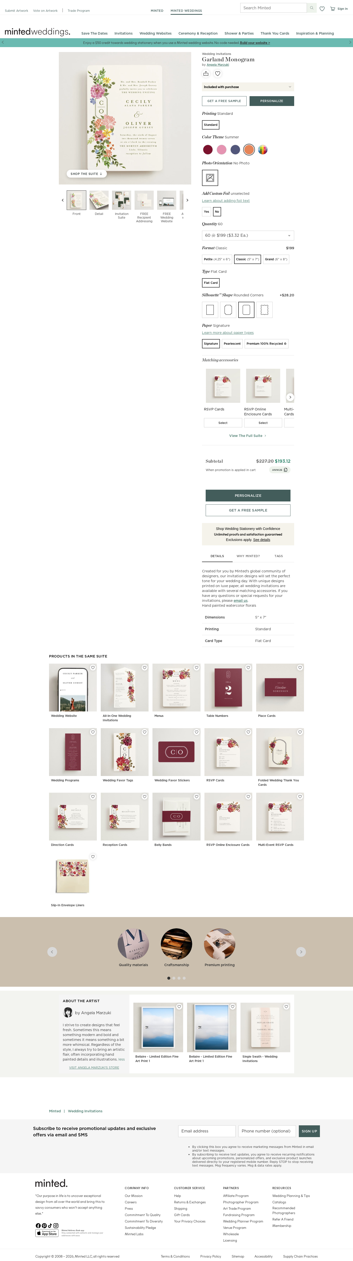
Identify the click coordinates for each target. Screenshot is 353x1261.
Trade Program (79, 11)
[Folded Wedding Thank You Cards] (280, 750)
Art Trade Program (237, 1199)
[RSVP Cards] (228, 750)
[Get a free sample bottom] (248, 502)
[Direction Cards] (73, 812)
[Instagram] (56, 1217)
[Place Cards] (280, 685)
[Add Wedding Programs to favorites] (93, 723)
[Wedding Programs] (73, 750)
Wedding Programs (65, 772)
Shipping (180, 1199)
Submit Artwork (16, 11)
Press (129, 1199)
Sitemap (238, 1247)
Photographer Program (241, 1193)
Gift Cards (182, 1206)
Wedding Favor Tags (118, 772)
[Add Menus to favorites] (197, 659)
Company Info (137, 1179)
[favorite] (218, 74)
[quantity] (248, 235)
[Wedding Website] (73, 685)
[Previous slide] (63, 200)
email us (241, 592)
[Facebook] (38, 1217)
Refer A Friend (282, 1210)
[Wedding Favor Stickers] (176, 750)
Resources (281, 1179)
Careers (131, 1193)
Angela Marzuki (218, 64)
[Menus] (176, 685)
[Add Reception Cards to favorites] (145, 788)
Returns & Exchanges (190, 1193)
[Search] (266, 8)
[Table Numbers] (228, 685)
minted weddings (186, 11)
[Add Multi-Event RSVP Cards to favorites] (300, 788)
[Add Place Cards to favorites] (300, 659)
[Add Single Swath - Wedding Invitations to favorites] (286, 998)
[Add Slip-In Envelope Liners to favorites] (93, 848)
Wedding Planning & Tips (291, 1187)
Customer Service (189, 1179)
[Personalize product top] (272, 101)
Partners (231, 1179)
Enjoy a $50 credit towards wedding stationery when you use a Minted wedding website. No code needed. (161, 42)
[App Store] (47, 1226)
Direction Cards (62, 836)
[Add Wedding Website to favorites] (93, 659)
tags (279, 547)
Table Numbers (217, 707)
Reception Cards (115, 836)
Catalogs (279, 1193)
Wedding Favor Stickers (172, 772)
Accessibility (263, 1247)
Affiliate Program (236, 1187)
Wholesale (231, 1225)
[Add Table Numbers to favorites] (248, 659)
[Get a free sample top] (224, 101)
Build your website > (255, 42)
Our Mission (134, 1187)
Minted (55, 1102)
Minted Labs (134, 1225)
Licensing (230, 1231)
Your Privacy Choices (189, 1212)
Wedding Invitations (85, 1102)
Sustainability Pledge (140, 1219)
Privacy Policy (210, 1247)
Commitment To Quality (143, 1206)
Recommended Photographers (283, 1202)
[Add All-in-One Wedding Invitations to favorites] (145, 659)
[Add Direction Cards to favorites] (93, 788)
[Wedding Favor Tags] (125, 750)
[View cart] (332, 9)
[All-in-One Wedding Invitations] (125, 685)
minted (157, 11)
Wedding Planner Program (243, 1212)
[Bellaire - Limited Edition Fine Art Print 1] (158, 1025)
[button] (322, 9)
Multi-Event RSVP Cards (275, 836)
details (217, 547)
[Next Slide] (290, 397)
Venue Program (234, 1219)
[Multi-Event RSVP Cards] (280, 812)
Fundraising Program (239, 1206)
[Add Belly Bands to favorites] (197, 788)
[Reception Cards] (125, 812)
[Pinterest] (44, 1217)
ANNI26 (283, 467)
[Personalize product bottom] (248, 487)
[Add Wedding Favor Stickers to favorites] (197, 723)
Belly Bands (163, 836)
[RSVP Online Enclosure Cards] (228, 812)
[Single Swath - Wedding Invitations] (265, 1025)
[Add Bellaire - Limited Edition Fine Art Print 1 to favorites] (179, 998)
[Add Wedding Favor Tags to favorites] (145, 723)
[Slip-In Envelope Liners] (73, 872)
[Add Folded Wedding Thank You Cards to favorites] (300, 723)
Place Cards (267, 707)
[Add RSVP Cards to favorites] (248, 723)
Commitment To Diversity (144, 1212)
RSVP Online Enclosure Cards (228, 836)
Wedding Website (64, 707)
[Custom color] (263, 150)
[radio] (210, 124)
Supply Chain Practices (300, 1247)
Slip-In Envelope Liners (67, 896)
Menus (159, 707)
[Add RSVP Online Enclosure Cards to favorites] (248, 788)
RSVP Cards (215, 772)
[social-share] (206, 74)
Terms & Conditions (175, 1247)
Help (177, 1187)
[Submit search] (312, 8)
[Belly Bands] (176, 812)
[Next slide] (187, 200)
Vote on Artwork (45, 11)
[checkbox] (223, 422)
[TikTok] (50, 1217)
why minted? (248, 547)
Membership (281, 1217)
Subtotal (210, 458)
